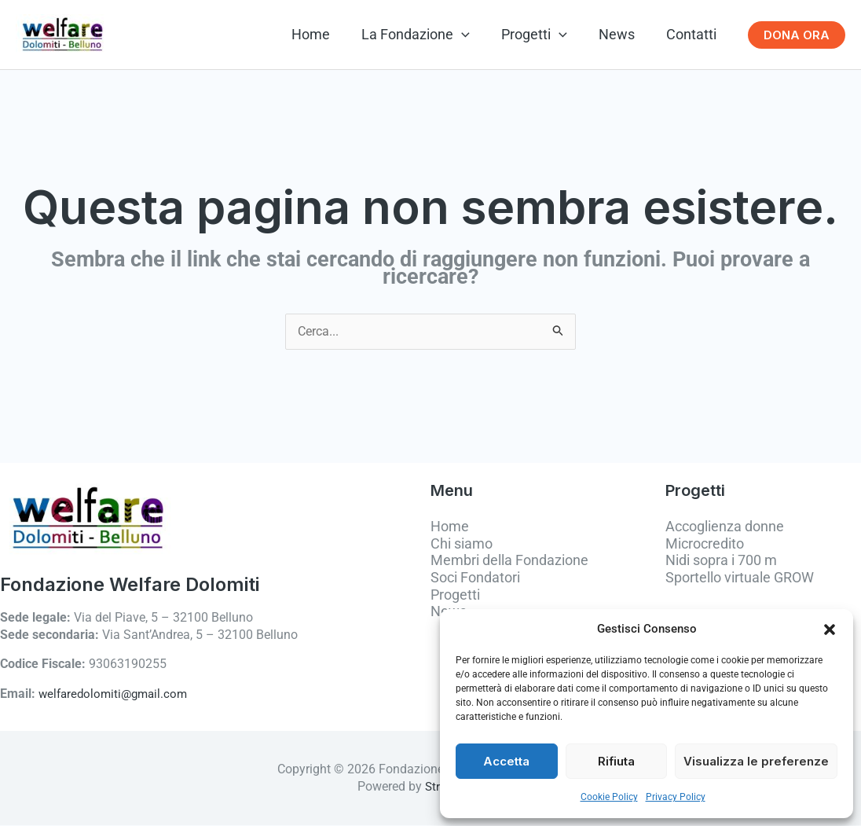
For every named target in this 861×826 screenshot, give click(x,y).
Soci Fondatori (475, 579)
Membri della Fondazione (509, 561)
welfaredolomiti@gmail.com (116, 695)
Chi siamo (461, 544)
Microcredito (704, 544)
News (621, 34)
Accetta (506, 761)
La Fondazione (426, 34)
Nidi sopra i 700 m (721, 561)
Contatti (693, 34)
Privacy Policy (675, 796)
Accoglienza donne (724, 527)
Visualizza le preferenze (756, 761)
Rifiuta (616, 761)
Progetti (542, 34)
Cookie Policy (609, 796)
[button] (829, 629)
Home (325, 34)
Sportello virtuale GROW (739, 579)
